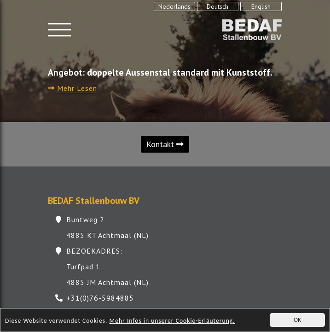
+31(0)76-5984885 (100, 297)
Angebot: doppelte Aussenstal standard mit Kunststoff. (160, 72)
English (261, 6)
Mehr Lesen (77, 88)
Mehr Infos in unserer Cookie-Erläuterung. (172, 322)
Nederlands (174, 6)
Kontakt (165, 144)
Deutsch (217, 6)
